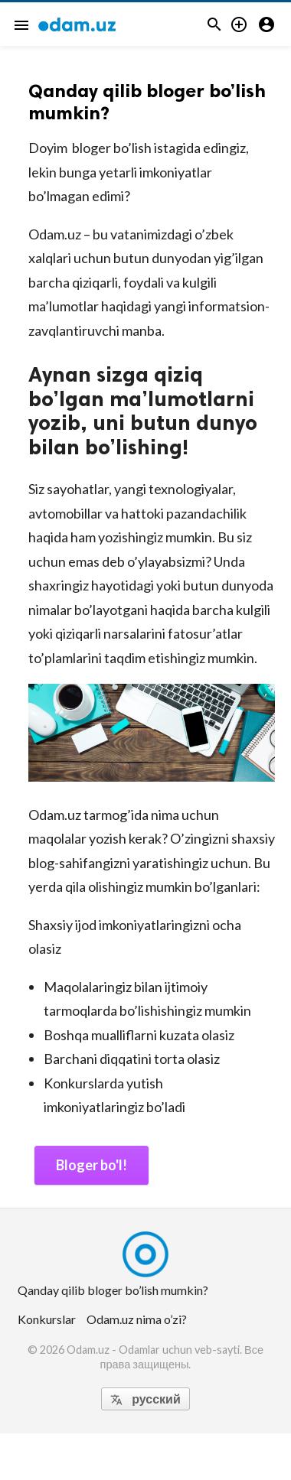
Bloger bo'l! (91, 1164)
